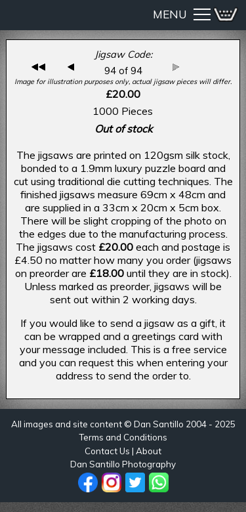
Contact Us (107, 451)
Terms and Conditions (123, 437)
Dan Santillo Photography (123, 464)
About (148, 451)
